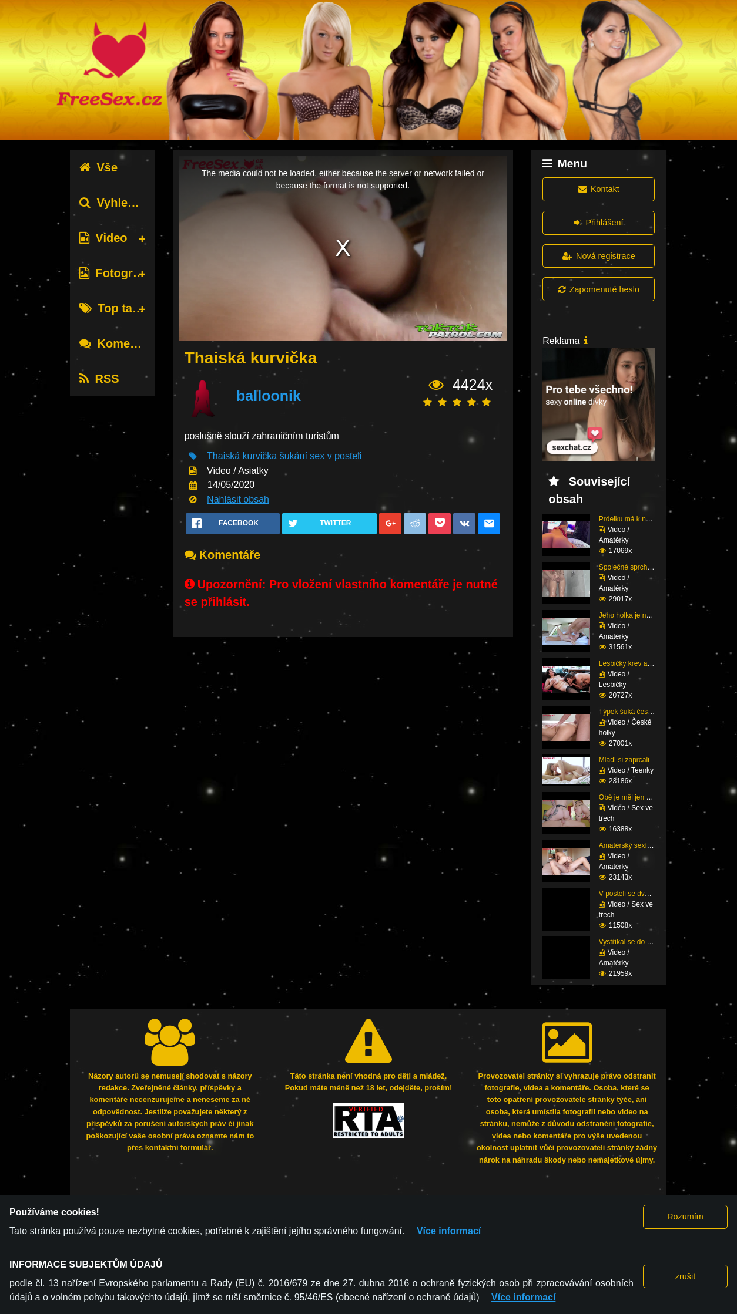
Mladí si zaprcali (624, 760)
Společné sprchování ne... (640, 567)
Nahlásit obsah (238, 499)
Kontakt (598, 189)
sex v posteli (335, 456)
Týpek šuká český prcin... (638, 711)
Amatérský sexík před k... (638, 845)
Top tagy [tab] (112, 308)
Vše (98, 167)
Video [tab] (103, 237)
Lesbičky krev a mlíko (632, 663)
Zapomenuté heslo (598, 289)
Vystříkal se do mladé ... (636, 942)
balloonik (268, 396)
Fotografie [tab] (116, 273)
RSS (99, 378)
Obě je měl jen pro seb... (637, 797)
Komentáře (118, 343)
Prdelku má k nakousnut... (640, 519)
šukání (293, 456)
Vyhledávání (122, 202)
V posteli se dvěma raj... (636, 894)
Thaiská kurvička (242, 456)
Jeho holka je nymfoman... (640, 615)
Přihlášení (598, 222)
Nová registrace (598, 256)
